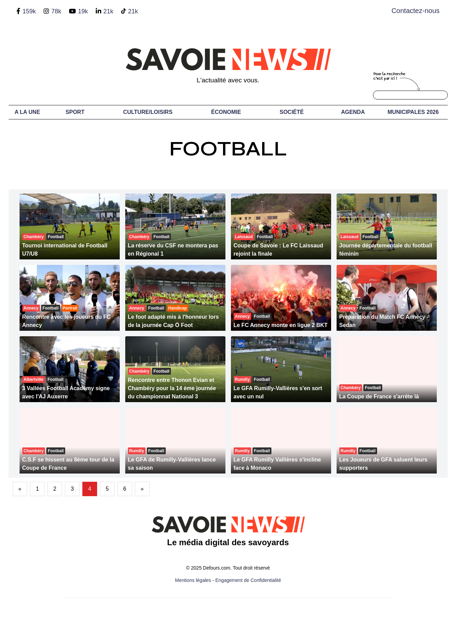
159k (29, 11)
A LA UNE (27, 112)
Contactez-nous (415, 10)
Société (292, 112)
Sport (75, 112)
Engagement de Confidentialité (248, 580)
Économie (226, 112)
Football (228, 148)
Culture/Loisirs (148, 112)
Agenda (353, 112)
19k (83, 11)
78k (56, 11)
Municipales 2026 (413, 112)
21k (108, 11)
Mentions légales (193, 580)
